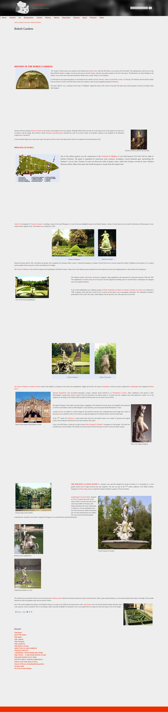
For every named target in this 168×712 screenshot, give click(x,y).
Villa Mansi (18, 632)
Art (34, 18)
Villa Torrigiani (19, 641)
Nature (71, 18)
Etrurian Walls (19, 666)
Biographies (43, 18)
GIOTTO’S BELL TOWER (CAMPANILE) (28, 659)
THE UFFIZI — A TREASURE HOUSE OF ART (30, 655)
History (62, 18)
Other (116, 18)
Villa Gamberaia (19, 644)
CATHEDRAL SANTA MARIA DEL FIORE (28, 653)
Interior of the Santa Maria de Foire (26, 662)
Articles (27, 18)
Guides (54, 18)
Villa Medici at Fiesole (21, 646)
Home (18, 18)
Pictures (107, 18)
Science (91, 18)
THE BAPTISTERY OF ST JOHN (25, 657)
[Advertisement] (84, 47)
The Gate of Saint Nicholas (23, 668)
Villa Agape (18, 637)
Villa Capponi (18, 639)
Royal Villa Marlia (20, 635)
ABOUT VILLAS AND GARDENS (25, 648)
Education (81, 18)
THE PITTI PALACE (21, 650)
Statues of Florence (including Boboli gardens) (29, 664)
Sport (99, 18)
